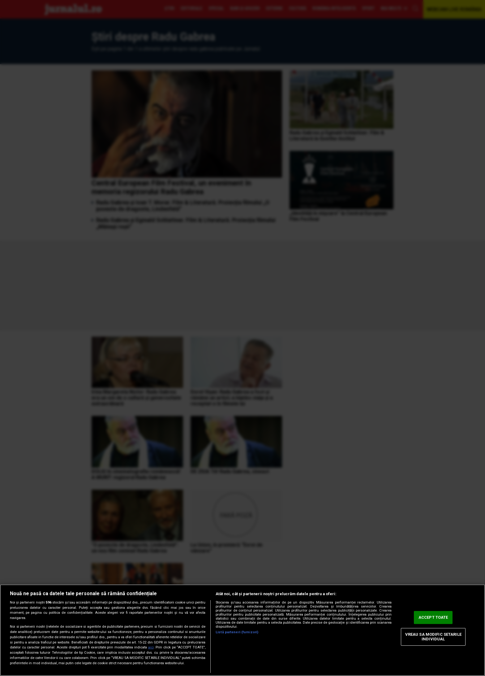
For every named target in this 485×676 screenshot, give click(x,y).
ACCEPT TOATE (433, 617)
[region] (242, 630)
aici (151, 647)
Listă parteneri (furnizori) (237, 632)
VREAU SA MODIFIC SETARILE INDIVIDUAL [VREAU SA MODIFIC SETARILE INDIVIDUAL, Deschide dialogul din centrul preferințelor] (433, 637)
